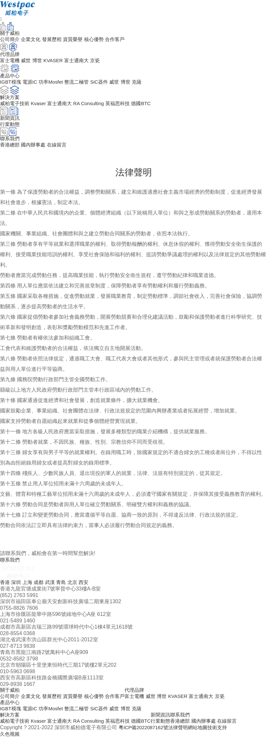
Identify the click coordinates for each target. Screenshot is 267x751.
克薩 (145, 85)
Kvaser (41, 108)
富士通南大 (81, 62)
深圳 (17, 591)
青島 (64, 591)
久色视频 (10, 747)
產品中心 (10, 713)
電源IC (32, 85)
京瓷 (101, 62)
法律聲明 (182, 740)
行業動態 (10, 130)
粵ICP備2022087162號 (145, 740)
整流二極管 (82, 85)
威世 (27, 62)
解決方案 (10, 727)
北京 (76, 591)
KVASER (56, 62)
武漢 (53, 591)
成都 (41, 591)
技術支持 (224, 740)
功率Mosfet (54, 85)
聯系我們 (192, 727)
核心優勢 (99, 40)
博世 (39, 62)
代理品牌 (142, 699)
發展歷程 (55, 40)
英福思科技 (125, 108)
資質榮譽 (77, 40)
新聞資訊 (171, 727)
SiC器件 (105, 85)
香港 (5, 591)
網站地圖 (203, 740)
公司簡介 (10, 40)
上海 (29, 591)
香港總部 (10, 152)
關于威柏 (10, 699)
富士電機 (10, 62)
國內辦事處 (35, 152)
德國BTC (150, 108)
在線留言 (60, 152)
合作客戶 (121, 40)
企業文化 (32, 40)
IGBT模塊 (11, 85)
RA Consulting (94, 108)
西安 (88, 591)
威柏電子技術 (15, 108)
